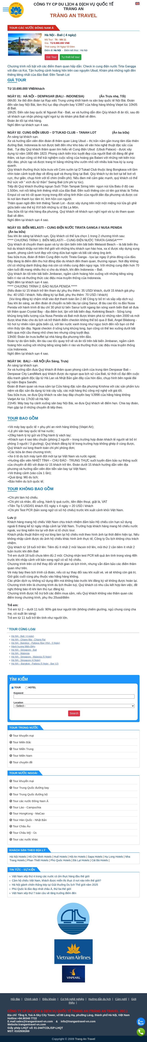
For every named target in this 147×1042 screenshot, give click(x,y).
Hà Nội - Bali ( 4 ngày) (22, 636)
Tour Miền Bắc (20, 742)
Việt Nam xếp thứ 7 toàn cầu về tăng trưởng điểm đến (44, 893)
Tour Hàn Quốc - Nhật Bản (28, 820)
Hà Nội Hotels (18, 856)
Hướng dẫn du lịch (99, 999)
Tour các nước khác (24, 839)
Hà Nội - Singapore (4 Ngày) (25, 660)
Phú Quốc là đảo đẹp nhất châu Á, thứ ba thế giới (41, 888)
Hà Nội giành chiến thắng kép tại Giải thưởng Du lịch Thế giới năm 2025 (55, 884)
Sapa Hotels (95, 856)
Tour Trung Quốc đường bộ (29, 794)
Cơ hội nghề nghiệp (72, 999)
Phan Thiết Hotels (37, 860)
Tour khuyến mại (22, 735)
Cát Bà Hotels (99, 860)
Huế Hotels (60, 856)
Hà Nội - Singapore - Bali (24, 650)
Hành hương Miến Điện (23, 646)
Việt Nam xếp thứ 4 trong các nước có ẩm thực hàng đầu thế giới (50, 876)
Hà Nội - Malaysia (20, 653)
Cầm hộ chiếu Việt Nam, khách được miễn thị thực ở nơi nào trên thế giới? (56, 880)
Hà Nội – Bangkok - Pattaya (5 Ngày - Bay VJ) (34, 663)
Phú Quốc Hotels (61, 860)
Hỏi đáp (15, 999)
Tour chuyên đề (21, 762)
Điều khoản (49, 999)
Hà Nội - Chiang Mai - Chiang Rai (28, 639)
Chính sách (31, 999)
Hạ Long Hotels (114, 856)
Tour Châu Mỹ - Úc (23, 832)
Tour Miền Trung (21, 749)
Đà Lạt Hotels (81, 860)
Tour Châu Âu (20, 826)
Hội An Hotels (77, 856)
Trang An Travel (85, 1038)
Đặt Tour (51, 57)
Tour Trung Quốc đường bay (29, 787)
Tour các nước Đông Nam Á (29, 801)
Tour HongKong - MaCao (27, 813)
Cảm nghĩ (121, 999)
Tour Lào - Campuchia (25, 807)
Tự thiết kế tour (70, 57)
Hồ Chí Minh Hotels (40, 856)
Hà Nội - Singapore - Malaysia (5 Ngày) (31, 656)
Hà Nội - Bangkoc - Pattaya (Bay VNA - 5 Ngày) (35, 643)
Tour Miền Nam (21, 755)
